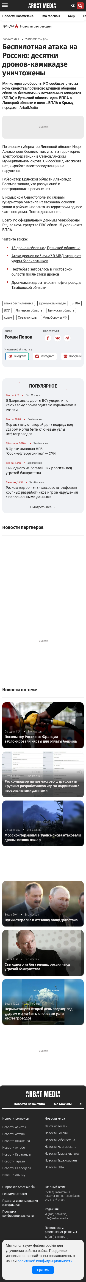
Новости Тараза (13, 1161)
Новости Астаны (13, 1134)
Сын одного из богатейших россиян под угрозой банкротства (39, 470)
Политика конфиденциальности (18, 1214)
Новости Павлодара (16, 1168)
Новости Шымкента (16, 1141)
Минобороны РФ (55, 317)
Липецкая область (29, 310)
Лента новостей (56, 1126)
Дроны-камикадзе (52, 303)
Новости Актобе (13, 1148)
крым (8, 317)
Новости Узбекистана (60, 1140)
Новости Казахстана (17, 16)
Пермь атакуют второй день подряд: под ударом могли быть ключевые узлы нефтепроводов (39, 429)
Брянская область (61, 310)
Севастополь (27, 317)
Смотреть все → (43, 507)
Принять (43, 1270)
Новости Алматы (14, 1127)
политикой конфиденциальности (44, 1261)
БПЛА (76, 303)
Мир (71, 16)
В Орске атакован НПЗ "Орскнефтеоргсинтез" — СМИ (31, 451)
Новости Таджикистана (61, 1160)
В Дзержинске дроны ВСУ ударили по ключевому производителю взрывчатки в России (41, 405)
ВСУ (7, 310)
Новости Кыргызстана (60, 1147)
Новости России (56, 1133)
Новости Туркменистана (62, 1154)
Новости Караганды (16, 1154)
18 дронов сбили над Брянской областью (45, 248)
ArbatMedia (28, 107)
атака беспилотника (18, 303)
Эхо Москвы (51, 16)
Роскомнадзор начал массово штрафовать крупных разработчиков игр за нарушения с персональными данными (42, 492)
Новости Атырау (13, 1175)
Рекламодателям (14, 1194)
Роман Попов (18, 337)
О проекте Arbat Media (18, 1187)
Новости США (54, 1167)
